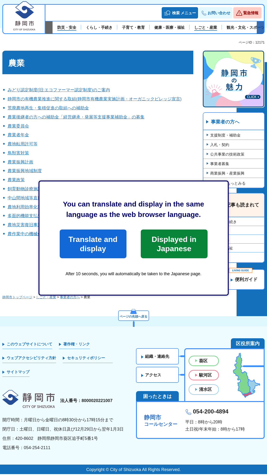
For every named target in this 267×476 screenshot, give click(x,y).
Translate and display (92, 244)
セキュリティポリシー (86, 360)
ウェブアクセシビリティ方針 (31, 360)
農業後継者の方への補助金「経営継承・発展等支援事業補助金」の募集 (76, 117)
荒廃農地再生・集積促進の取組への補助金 (48, 108)
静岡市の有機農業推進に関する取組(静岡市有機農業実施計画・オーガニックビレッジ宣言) (95, 99)
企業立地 (217, 257)
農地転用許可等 (23, 144)
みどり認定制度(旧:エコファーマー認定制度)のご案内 (59, 90)
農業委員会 (18, 126)
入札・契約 (219, 145)
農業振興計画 (20, 162)
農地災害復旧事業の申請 (31, 224)
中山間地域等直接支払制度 (33, 198)
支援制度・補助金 (225, 135)
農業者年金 (18, 134)
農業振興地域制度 (25, 170)
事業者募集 (219, 164)
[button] (180, 13)
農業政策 (16, 179)
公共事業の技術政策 (227, 154)
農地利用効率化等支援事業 (33, 207)
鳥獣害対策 (18, 153)
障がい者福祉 (221, 248)
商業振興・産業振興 (227, 173)
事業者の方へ (225, 122)
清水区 (205, 391)
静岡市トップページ (17, 299)
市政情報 (217, 231)
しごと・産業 (46, 299)
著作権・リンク (76, 346)
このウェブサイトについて (29, 346)
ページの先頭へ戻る (134, 318)
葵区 (203, 362)
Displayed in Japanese (174, 244)
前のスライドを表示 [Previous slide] (49, 27)
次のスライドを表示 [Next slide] (260, 27)
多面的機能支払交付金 (29, 215)
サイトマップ (18, 374)
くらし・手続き (223, 222)
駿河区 (205, 377)
